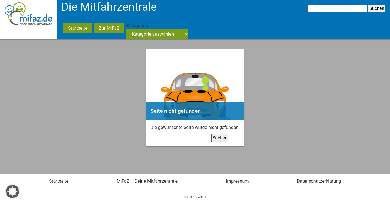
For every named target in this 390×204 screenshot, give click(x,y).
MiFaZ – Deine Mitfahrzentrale (147, 181)
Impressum (237, 181)
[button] (12, 191)
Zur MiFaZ (109, 28)
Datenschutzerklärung (319, 181)
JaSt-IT (201, 197)
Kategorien (137, 26)
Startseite (78, 28)
